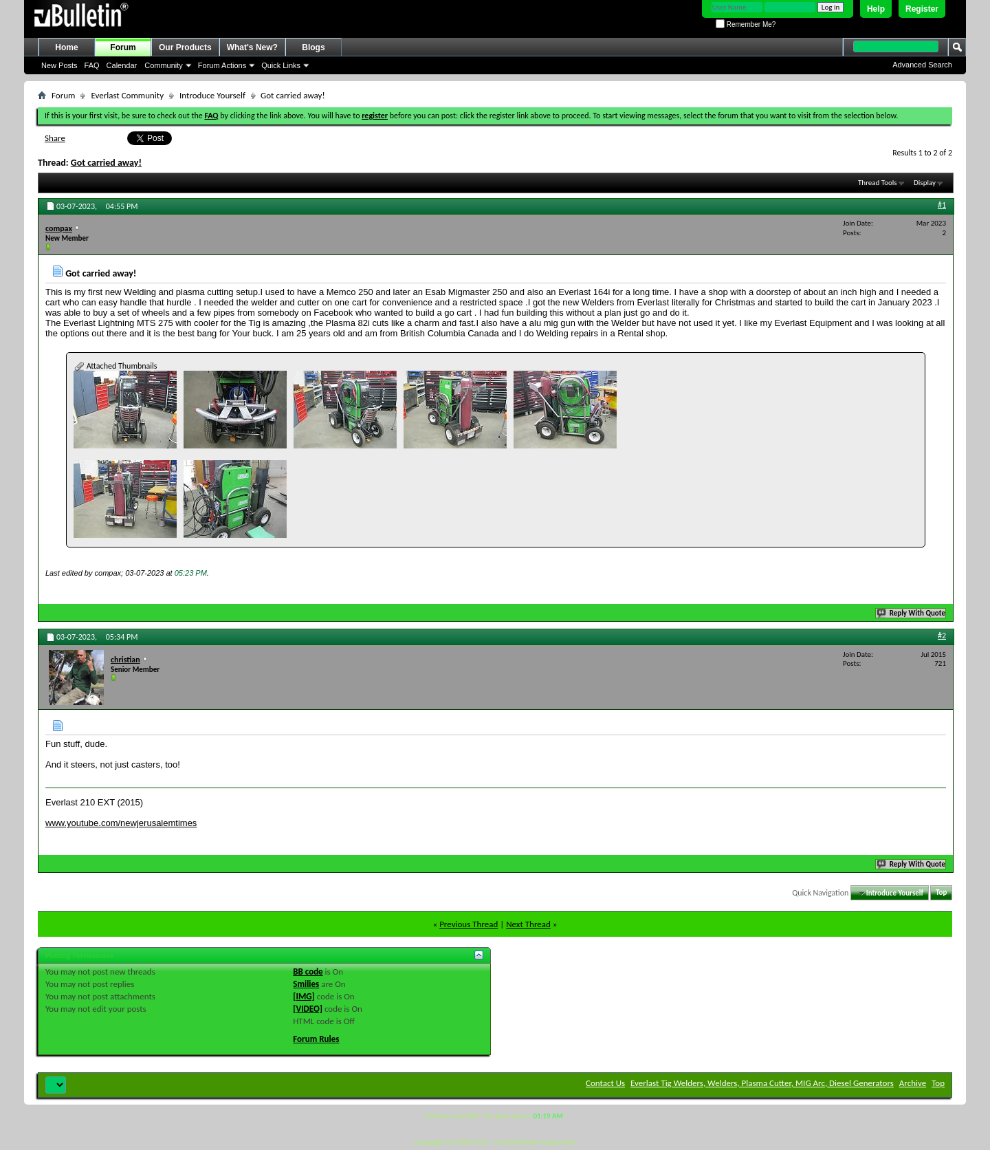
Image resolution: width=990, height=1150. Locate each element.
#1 (942, 205)
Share (55, 138)
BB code (307, 971)
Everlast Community (127, 95)
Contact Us (605, 1083)
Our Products (185, 47)
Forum (122, 47)
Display (925, 182)
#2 (942, 635)
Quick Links (280, 65)
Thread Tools (877, 182)
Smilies (306, 984)
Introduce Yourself (212, 95)
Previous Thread (468, 924)
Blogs (313, 47)
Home (66, 47)
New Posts (59, 65)
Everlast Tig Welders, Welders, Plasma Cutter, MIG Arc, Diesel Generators (762, 1083)
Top (941, 893)
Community (163, 65)
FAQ (92, 65)
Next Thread (528, 924)
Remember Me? (746, 24)
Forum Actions (222, 65)
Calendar (122, 65)
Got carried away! (106, 163)
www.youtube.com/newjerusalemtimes (121, 823)
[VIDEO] (307, 1008)
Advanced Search (922, 65)
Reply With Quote (911, 613)
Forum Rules (316, 1039)
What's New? (252, 47)
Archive (912, 1083)
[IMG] (304, 996)
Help (876, 9)
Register (921, 9)
